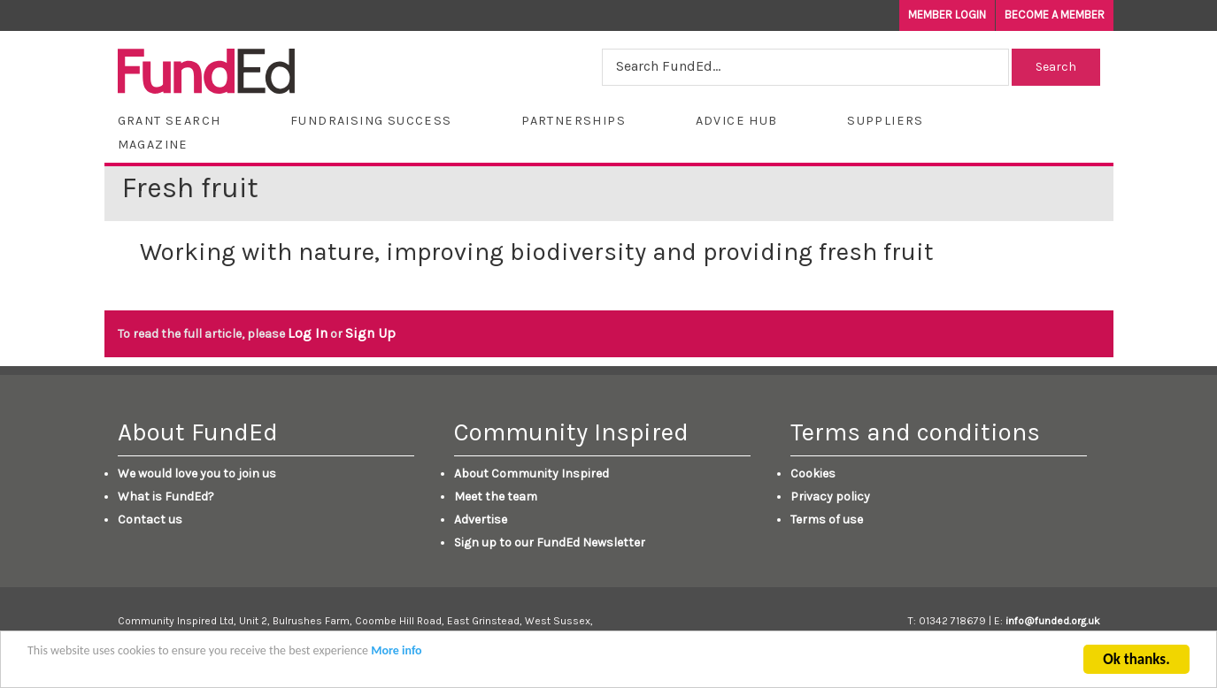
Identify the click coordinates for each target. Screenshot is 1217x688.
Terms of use (826, 519)
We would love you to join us (197, 473)
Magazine (153, 144)
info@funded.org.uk (1052, 621)
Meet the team (495, 496)
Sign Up (370, 333)
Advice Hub (737, 120)
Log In (307, 333)
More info (396, 653)
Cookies (813, 473)
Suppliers (885, 120)
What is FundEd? (166, 496)
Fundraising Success (371, 120)
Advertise (480, 519)
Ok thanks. (1136, 663)
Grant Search (169, 120)
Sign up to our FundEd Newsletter (549, 542)
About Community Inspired (531, 473)
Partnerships (573, 120)
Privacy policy (830, 496)
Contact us (150, 519)
